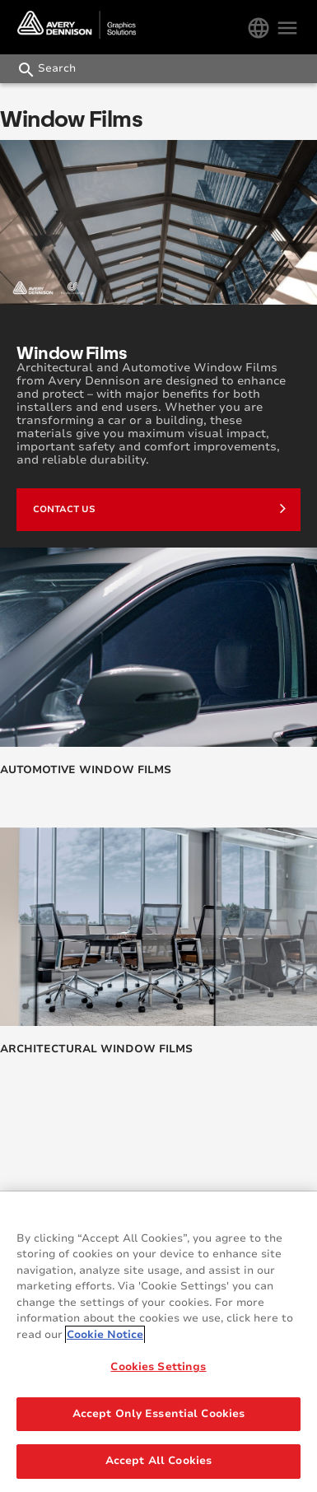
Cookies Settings (158, 1366)
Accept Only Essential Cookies (158, 1413)
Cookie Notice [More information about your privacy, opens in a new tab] (105, 1334)
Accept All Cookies (158, 1461)
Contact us (159, 508)
